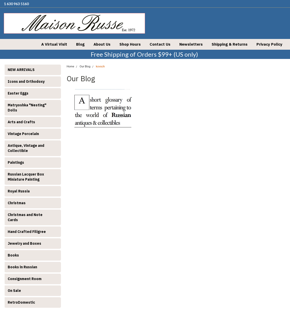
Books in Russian (22, 267)
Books (13, 255)
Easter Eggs (18, 93)
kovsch (100, 66)
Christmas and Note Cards (25, 217)
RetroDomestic (21, 302)
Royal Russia (19, 191)
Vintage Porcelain (23, 133)
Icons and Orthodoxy (26, 81)
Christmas (17, 203)
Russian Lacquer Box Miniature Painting (26, 177)
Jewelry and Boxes (24, 243)
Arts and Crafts (21, 122)
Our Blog (85, 66)
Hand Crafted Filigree (27, 231)
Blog (80, 44)
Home (70, 66)
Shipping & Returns (229, 44)
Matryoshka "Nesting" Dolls (27, 107)
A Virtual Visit (54, 44)
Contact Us (160, 44)
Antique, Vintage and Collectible (26, 148)
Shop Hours (130, 44)
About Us (102, 44)
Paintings (16, 162)
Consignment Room (25, 278)
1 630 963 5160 (16, 4)
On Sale (14, 290)
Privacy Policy (269, 44)
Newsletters (191, 44)
